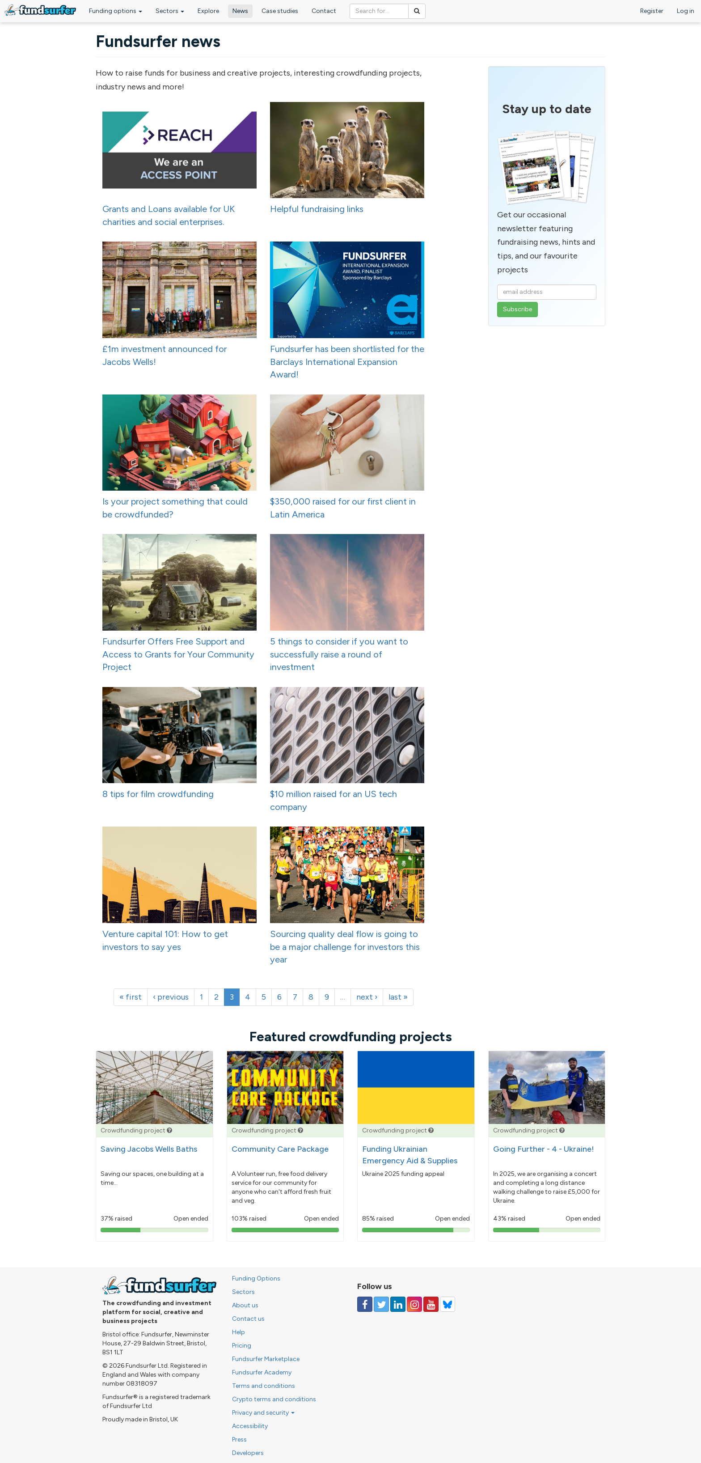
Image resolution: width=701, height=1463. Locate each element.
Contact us (248, 1319)
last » (398, 997)
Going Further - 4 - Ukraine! (543, 1149)
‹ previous (171, 997)
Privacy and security (263, 1412)
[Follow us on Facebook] (364, 1304)
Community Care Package (280, 1149)
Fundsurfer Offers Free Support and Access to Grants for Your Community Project (178, 654)
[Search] (417, 11)
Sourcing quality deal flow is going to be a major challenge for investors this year (345, 947)
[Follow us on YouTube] (431, 1304)
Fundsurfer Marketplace (266, 1359)
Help (238, 1332)
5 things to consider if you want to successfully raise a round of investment (339, 654)
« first (130, 997)
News (240, 11)
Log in (685, 11)
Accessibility (250, 1426)
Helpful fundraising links (316, 209)
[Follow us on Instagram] (414, 1304)
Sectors (170, 11)
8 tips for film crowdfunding (158, 794)
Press (239, 1439)
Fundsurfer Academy (261, 1372)
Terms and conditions (263, 1386)
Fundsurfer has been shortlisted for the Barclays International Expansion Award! (347, 361)
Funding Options (256, 1278)
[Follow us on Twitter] (381, 1304)
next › (366, 997)
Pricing (241, 1345)
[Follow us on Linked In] (397, 1304)
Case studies (280, 11)
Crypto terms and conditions (274, 1399)
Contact (324, 11)
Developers (248, 1453)
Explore (208, 11)
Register (651, 11)
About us (245, 1305)
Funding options (115, 11)
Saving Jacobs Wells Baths (149, 1149)
